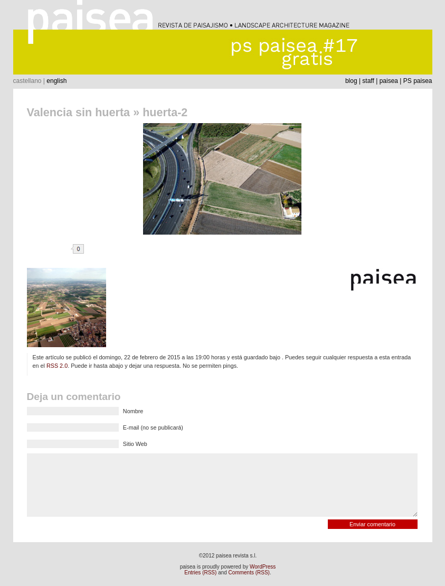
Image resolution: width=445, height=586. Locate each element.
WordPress (263, 567)
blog (351, 81)
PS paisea (417, 81)
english (56, 81)
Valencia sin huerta (78, 112)
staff (368, 81)
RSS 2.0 (57, 365)
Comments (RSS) (249, 572)
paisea (389, 81)
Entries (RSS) (200, 572)
